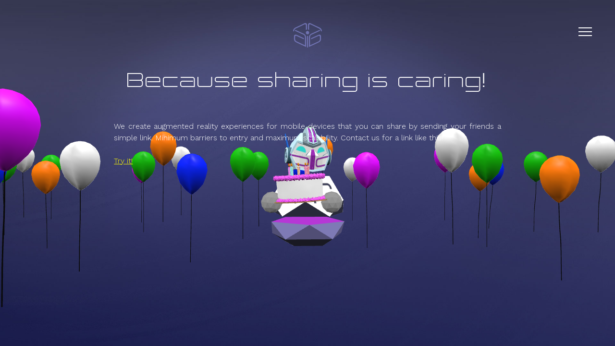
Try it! (123, 160)
